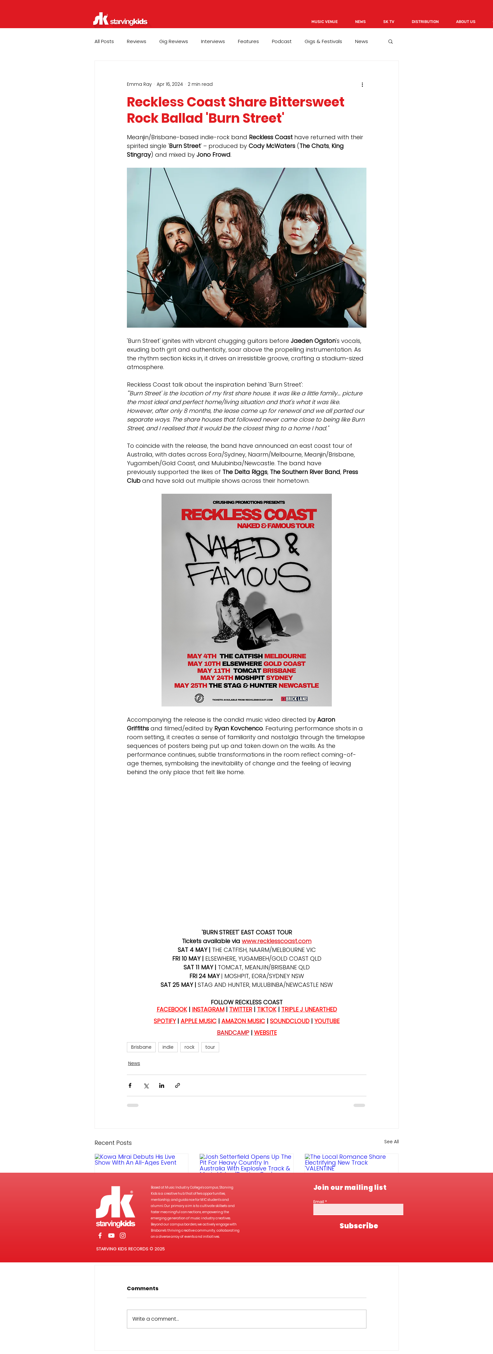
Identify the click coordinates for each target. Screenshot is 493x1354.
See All (391, 1141)
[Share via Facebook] (130, 1085)
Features (248, 41)
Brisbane (141, 1047)
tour (210, 1047)
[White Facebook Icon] (100, 1235)
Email (318, 1202)
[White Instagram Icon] (123, 1235)
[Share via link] (177, 1085)
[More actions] (362, 84)
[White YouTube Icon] (111, 1235)
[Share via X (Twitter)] (146, 1085)
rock (190, 1047)
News (361, 41)
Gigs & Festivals (323, 41)
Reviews (136, 41)
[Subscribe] (359, 1226)
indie (168, 1047)
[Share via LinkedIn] (162, 1085)
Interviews (213, 41)
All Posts (104, 41)
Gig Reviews (173, 41)
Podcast (282, 41)
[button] (390, 41)
